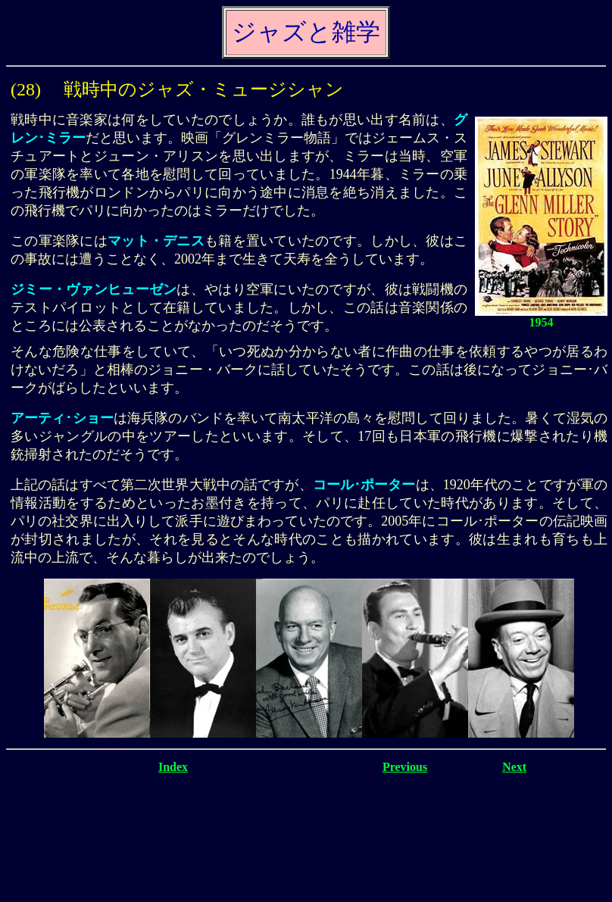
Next (514, 766)
